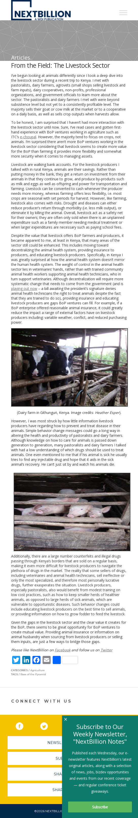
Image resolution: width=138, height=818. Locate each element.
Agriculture (37, 670)
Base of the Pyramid (33, 674)
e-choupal (28, 136)
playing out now (24, 288)
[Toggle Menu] (123, 12)
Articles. (21, 57)
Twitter (106, 650)
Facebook (62, 650)
